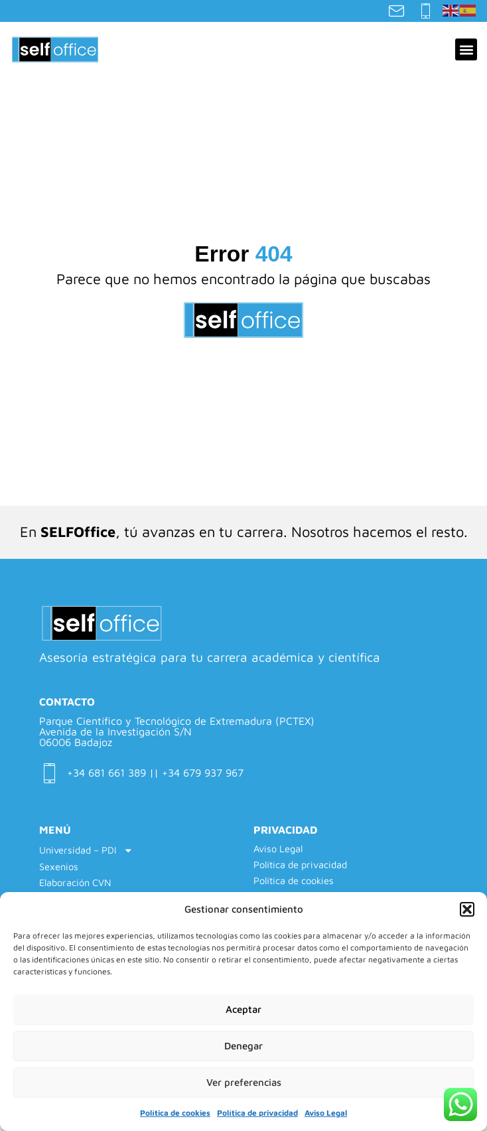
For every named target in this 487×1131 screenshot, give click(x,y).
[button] (467, 909)
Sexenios (58, 866)
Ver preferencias (243, 1082)
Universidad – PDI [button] (86, 850)
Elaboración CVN (75, 882)
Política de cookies (175, 1113)
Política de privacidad (257, 1113)
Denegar (243, 1045)
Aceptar (243, 1009)
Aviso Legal (326, 1113)
